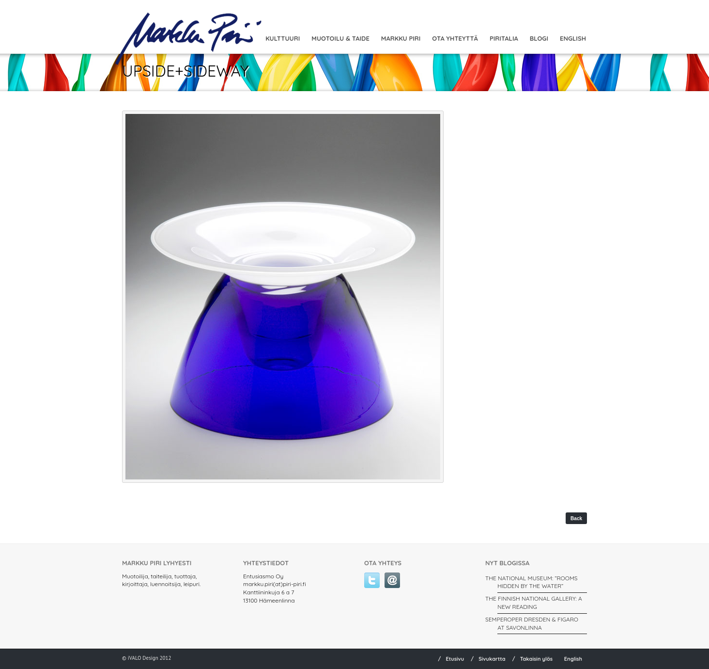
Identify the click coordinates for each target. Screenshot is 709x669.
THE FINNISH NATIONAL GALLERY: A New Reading (533, 602)
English (573, 38)
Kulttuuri (282, 38)
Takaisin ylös (536, 658)
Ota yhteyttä (455, 38)
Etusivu (455, 658)
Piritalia (504, 38)
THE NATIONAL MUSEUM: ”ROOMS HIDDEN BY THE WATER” (531, 582)
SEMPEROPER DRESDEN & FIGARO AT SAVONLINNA (531, 623)
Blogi (539, 38)
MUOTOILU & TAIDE (340, 38)
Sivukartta (492, 658)
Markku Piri (400, 38)
